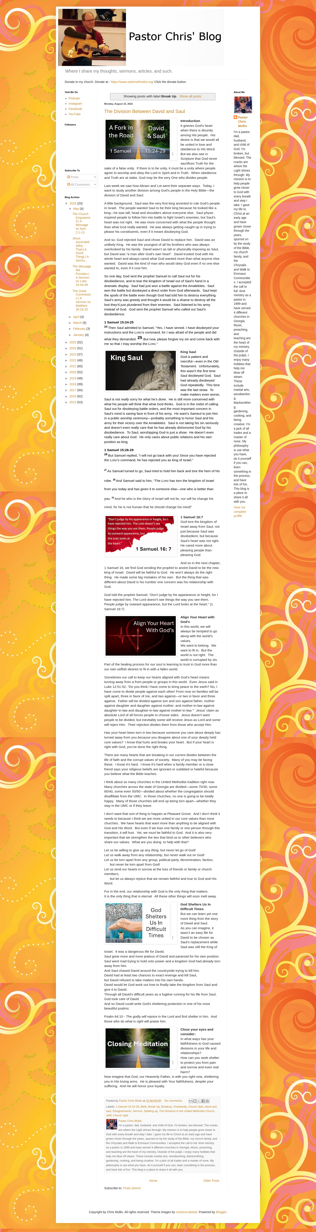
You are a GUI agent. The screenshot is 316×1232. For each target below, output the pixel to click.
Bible (144, 1106)
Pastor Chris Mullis (243, 122)
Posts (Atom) (132, 1188)
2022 (73, 360)
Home (153, 1180)
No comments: (174, 1100)
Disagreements (122, 1111)
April (76, 317)
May (76, 208)
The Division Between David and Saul (144, 111)
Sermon (137, 1111)
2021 (73, 366)
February (79, 328)
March (78, 323)
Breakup (166, 1106)
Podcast (74, 98)
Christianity (180, 1106)
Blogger (221, 1212)
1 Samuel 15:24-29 (127, 1106)
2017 (73, 390)
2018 (73, 384)
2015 (73, 402)
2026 (73, 203)
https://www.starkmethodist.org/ (132, 82)
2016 (73, 396)
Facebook (75, 109)
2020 (73, 372)
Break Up (154, 1106)
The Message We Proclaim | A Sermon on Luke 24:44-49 (81, 276)
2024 (73, 348)
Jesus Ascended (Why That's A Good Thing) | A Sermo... (80, 249)
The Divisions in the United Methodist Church (186, 1111)
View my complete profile (240, 512)
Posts (73, 177)
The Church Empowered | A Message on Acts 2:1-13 (81, 223)
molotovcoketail (186, 1212)
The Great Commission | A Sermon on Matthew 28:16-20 (81, 300)
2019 (73, 378)
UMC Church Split (117, 1115)
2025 (73, 342)
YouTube (75, 114)
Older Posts (211, 1180)
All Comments (78, 184)
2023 (73, 354)
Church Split (195, 1106)
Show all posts (190, 96)
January (79, 335)
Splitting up (151, 1111)
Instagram (75, 103)
